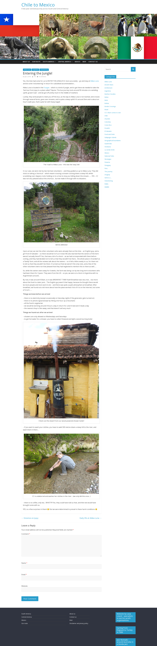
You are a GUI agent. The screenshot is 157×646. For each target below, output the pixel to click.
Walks (106, 184)
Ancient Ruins (109, 85)
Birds (106, 100)
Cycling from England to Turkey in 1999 (125, 630)
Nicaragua (108, 159)
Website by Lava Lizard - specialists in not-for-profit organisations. (125, 617)
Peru (106, 168)
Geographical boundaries (113, 140)
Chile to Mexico (38, 5)
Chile (106, 116)
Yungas (46, 87)
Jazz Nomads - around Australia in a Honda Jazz (125, 642)
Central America (64, 62)
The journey (108, 171)
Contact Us (93, 62)
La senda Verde (110, 150)
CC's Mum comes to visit (113, 113)
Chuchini (107, 119)
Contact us (72, 617)
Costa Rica (108, 125)
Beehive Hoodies (110, 94)
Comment (25, 534)
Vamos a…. (108, 178)
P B (35, 76)
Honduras (108, 147)
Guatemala (108, 144)
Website (24, 586)
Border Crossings (110, 106)
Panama (107, 162)
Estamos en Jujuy (29, 518)
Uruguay (107, 175)
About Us (26, 62)
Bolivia (107, 103)
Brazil (106, 109)
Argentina (35, 70)
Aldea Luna (27, 70)
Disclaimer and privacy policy (78, 623)
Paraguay (108, 165)
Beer (84, 62)
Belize (106, 97)
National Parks (109, 156)
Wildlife (107, 187)
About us (72, 614)
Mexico (77, 62)
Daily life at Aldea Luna (91, 518)
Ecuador (107, 128)
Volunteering (44, 70)
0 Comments (41, 76)
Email (24, 574)
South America (48, 62)
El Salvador (108, 131)
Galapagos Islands (110, 137)
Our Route (36, 62)
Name (24, 563)
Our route (24, 623)
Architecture (108, 88)
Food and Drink (110, 134)
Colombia (108, 122)
